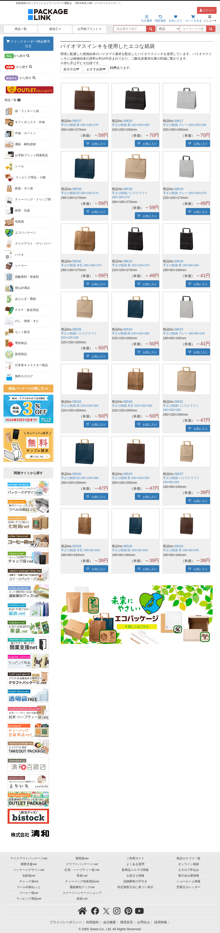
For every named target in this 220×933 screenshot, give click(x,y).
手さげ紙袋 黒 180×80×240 (181, 265)
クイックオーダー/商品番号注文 (28, 44)
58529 (127, 474)
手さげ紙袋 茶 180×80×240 (181, 550)
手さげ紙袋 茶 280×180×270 (79, 125)
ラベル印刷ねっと (29, 887)
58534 (127, 329)
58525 (178, 546)
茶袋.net (82, 875)
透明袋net (82, 858)
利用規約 (92, 922)
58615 (178, 329)
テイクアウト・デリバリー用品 (28, 245)
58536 (127, 401)
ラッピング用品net (28, 898)
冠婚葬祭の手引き (135, 881)
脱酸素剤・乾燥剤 (22, 277)
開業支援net (29, 864)
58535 (76, 329)
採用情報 (160, 922)
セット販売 (17, 332)
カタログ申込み (188, 870)
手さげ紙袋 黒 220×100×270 (130, 265)
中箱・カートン (20, 133)
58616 (178, 189)
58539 (127, 189)
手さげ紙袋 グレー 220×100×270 (184, 193)
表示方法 (71, 69)
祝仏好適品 (17, 288)
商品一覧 (21, 29)
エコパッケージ (20, 233)
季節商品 (16, 343)
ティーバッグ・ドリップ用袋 (28, 201)
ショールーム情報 (188, 881)
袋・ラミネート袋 (22, 111)
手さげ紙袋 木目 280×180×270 (81, 265)
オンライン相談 (188, 864)
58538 (76, 189)
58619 (127, 261)
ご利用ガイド (135, 858)
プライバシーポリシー (66, 922)
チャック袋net (28, 881)
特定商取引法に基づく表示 (135, 887)
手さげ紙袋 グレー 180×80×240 (184, 333)
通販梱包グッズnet (82, 887)
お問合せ (143, 922)
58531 (178, 401)
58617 (178, 121)
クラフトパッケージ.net (82, 864)
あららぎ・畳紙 (20, 299)
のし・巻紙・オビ (22, 321)
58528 (76, 546)
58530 (76, 474)
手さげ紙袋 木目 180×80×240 (80, 550)
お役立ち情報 (135, 875)
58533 (76, 401)
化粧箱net (28, 875)
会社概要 (109, 922)
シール (14, 166)
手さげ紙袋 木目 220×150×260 (132, 405)
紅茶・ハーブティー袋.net (82, 870)
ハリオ (14, 255)
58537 (76, 121)
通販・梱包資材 (20, 144)
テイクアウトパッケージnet (28, 858)
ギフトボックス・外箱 (25, 122)
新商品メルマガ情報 (135, 870)
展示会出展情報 (188, 875)
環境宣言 (126, 922)
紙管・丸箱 (17, 211)
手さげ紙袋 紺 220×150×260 (130, 333)
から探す (17, 56)
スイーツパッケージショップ (82, 893)
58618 (178, 261)
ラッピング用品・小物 (25, 178)
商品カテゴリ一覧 (188, 858)
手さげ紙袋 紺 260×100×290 (79, 478)
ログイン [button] (207, 10)
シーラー (16, 266)
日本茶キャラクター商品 (26, 365)
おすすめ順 (96, 69)
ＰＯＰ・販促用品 (22, 310)
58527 (178, 474)
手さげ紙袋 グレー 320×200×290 (184, 125)
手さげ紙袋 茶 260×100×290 (130, 478)
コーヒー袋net (28, 893)
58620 (127, 121)
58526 (127, 546)
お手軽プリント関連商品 (26, 155)
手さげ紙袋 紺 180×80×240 (130, 550)
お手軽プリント (89, 29)
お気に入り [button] (97, 143)
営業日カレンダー (188, 887)
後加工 (55, 29)
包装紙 (14, 222)
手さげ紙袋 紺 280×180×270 (79, 193)
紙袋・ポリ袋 (19, 189)
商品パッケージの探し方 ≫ (28, 388)
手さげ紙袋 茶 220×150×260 (79, 405)
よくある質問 (135, 864)
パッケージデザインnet (28, 870)
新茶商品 (16, 354)
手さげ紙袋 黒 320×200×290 (130, 125)
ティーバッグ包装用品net (82, 881)
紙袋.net (82, 898)
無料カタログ (19, 376)
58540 (76, 261)
